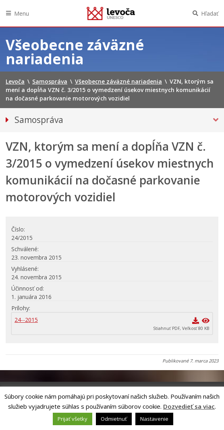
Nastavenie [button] (154, 418)
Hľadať (209, 13)
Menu (21, 13)
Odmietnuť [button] (114, 418)
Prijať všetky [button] (72, 418)
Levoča (111, 13)
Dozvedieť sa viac (189, 406)
